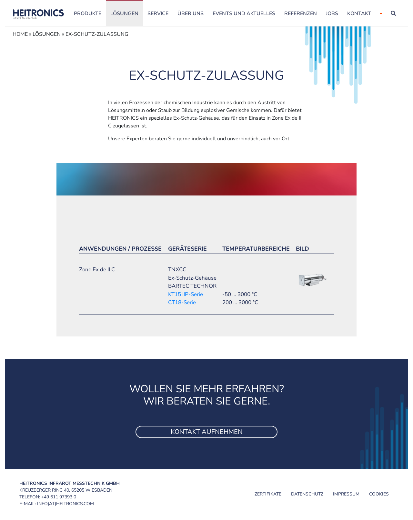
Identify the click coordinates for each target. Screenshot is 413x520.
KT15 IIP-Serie (185, 294)
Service (157, 13)
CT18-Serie (182, 302)
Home (20, 34)
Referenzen (300, 13)
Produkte (87, 13)
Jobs (332, 13)
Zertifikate (268, 494)
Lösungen (124, 13)
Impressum (346, 494)
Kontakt (359, 13)
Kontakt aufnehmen (207, 431)
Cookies (379, 494)
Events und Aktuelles (244, 13)
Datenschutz (307, 494)
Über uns (190, 13)
